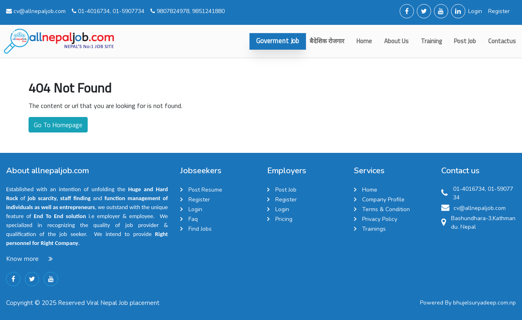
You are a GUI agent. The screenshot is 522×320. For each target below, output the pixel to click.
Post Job (465, 41)
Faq (193, 219)
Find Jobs (200, 229)
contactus (502, 41)
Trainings (374, 229)
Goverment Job (277, 41)
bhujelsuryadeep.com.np (484, 303)
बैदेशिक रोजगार (327, 41)
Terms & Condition (386, 209)
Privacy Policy (379, 219)
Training (431, 41)
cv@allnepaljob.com (36, 11)
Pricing (283, 219)
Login (475, 11)
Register (499, 11)
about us (396, 41)
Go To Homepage (58, 125)
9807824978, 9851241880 (187, 11)
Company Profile (383, 199)
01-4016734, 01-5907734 (108, 11)
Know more (22, 259)
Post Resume (205, 190)
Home (364, 41)
